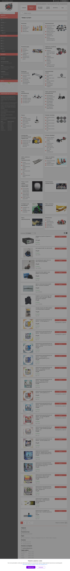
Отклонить (41, 567)
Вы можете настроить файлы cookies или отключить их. (34, 564)
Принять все (31, 567)
